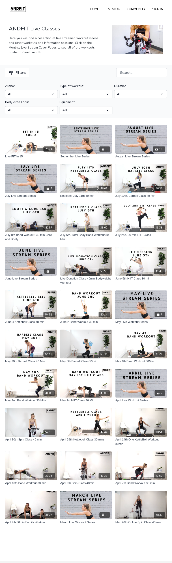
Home (94, 9)
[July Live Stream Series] (31, 196)
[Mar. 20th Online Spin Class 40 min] (141, 522)
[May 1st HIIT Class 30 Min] (86, 400)
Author (10, 86)
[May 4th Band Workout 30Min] (141, 361)
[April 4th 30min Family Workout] (31, 522)
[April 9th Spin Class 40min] (86, 483)
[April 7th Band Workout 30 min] (141, 483)
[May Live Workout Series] (141, 322)
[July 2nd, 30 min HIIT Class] (141, 235)
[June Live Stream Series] (31, 278)
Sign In (157, 9)
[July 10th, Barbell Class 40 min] (141, 196)
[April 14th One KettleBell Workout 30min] (141, 441)
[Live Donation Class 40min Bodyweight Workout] (86, 280)
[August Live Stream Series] (141, 156)
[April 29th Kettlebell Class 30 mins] (86, 439)
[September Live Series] (86, 156)
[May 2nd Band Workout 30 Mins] (31, 400)
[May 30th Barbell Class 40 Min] (31, 361)
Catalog (113, 9)
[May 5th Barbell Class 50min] (86, 361)
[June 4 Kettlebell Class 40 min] (31, 322)
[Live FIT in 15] (31, 156)
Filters (17, 72)
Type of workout (71, 86)
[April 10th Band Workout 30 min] (31, 483)
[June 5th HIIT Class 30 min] (141, 278)
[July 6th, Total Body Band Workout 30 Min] (86, 237)
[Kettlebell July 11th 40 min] (86, 196)
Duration (120, 86)
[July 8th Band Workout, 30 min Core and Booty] (31, 237)
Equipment (67, 102)
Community (136, 9)
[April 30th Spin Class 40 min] (31, 439)
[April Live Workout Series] (141, 400)
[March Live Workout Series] (86, 522)
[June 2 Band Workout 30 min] (86, 322)
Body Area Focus (17, 102)
